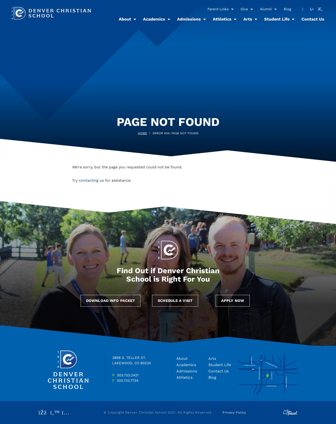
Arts (247, 19)
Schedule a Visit (175, 300)
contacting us (91, 180)
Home (142, 133)
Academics (154, 19)
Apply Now (232, 300)
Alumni (266, 9)
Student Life (277, 19)
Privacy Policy (234, 412)
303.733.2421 (128, 375)
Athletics (222, 19)
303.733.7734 (127, 380)
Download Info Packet (110, 300)
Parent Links (218, 9)
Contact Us (312, 19)
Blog (287, 9)
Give (244, 9)
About (125, 19)
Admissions (189, 19)
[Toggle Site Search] (320, 9)
